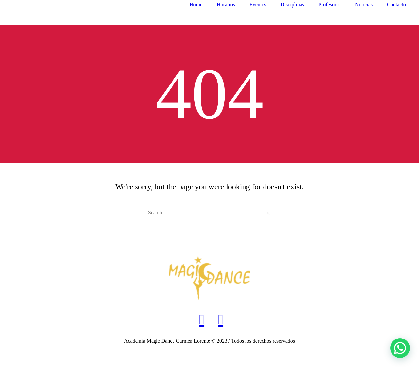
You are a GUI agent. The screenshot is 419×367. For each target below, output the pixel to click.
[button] (400, 348)
